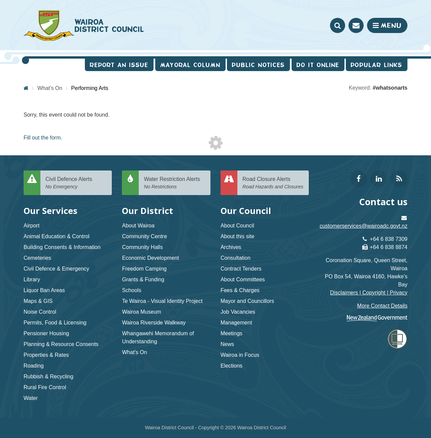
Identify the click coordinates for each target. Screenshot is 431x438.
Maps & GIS (38, 301)
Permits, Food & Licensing (55, 322)
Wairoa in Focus (240, 355)
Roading (34, 366)
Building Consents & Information (62, 247)
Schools (131, 290)
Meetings (231, 333)
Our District (147, 211)
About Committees (243, 279)
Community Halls (142, 247)
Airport (31, 225)
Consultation (236, 258)
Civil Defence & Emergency (56, 269)
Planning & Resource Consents (61, 344)
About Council (237, 225)
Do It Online (318, 65)
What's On (49, 88)
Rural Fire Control (45, 387)
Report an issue (119, 65)
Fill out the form (42, 137)
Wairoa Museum (141, 312)
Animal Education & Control (57, 236)
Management (236, 322)
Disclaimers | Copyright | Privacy (368, 292)
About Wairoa (138, 225)
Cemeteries (37, 258)
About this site (238, 236)
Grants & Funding (143, 279)
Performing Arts (89, 88)
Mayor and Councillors (247, 301)
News (227, 344)
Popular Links (376, 65)
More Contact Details (382, 306)
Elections (231, 366)
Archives (231, 247)
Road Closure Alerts (273, 183)
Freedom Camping (144, 269)
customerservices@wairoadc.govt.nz (363, 226)
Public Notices (258, 65)
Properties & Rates (46, 355)
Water (31, 398)
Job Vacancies (238, 312)
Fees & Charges (240, 290)
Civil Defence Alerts (76, 183)
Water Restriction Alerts (174, 183)
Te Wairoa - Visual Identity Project (162, 301)
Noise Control (40, 312)
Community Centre (144, 236)
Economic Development (150, 258)
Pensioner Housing (46, 333)
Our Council (246, 211)
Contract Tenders (241, 269)
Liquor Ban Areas (44, 290)
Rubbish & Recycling (48, 376)
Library (32, 279)
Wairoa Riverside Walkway (154, 322)
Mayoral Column (190, 65)
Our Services (50, 211)
